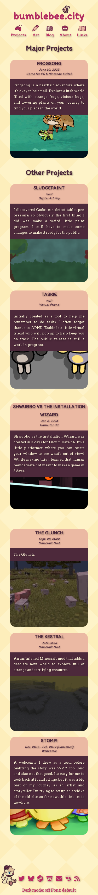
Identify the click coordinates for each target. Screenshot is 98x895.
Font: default (63, 890)
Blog (49, 30)
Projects (18, 30)
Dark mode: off (36, 890)
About (65, 30)
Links (82, 30)
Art (35, 30)
